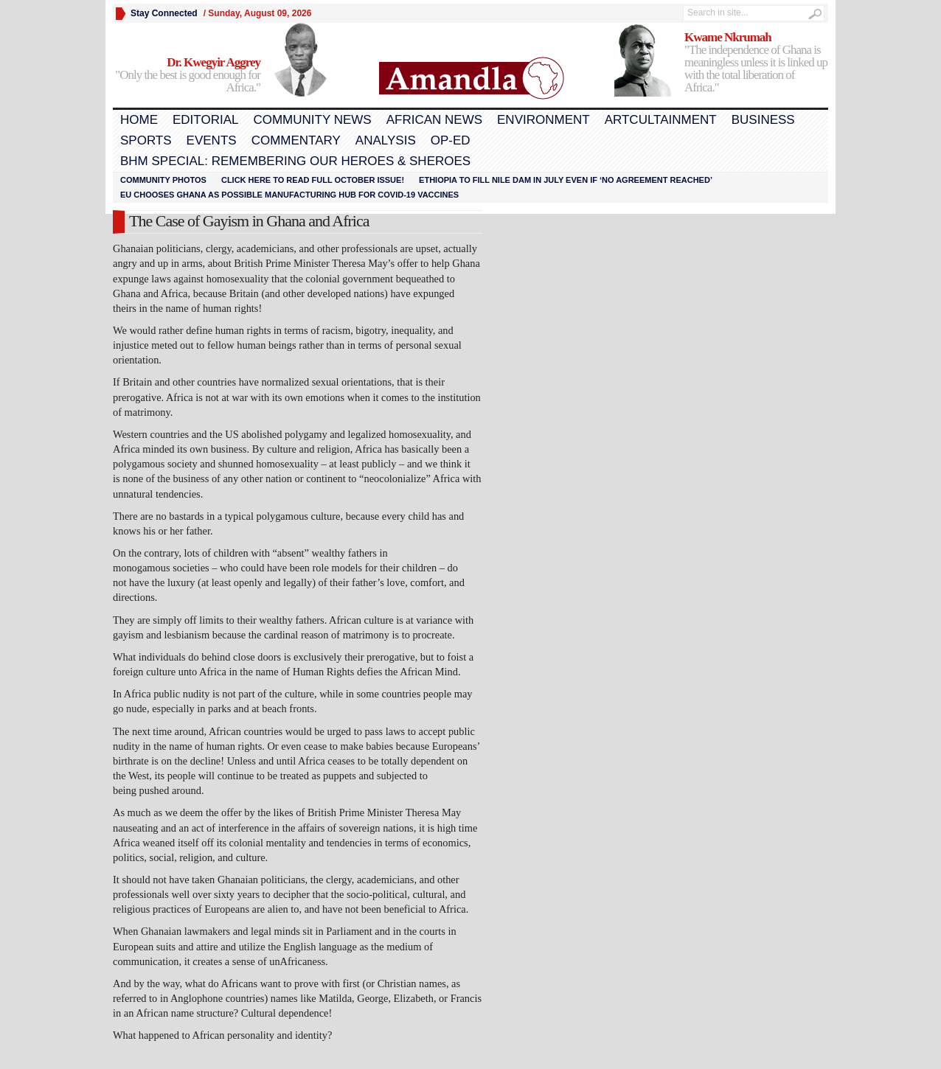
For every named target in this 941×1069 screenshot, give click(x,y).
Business (763, 120)
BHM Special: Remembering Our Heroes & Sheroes (295, 161)
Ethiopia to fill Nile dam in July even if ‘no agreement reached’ (565, 179)
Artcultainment (661, 120)
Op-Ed (451, 140)
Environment (543, 120)
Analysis (385, 140)
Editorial (205, 120)
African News (434, 120)
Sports (146, 140)
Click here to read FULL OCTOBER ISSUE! (312, 179)
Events (212, 140)
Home (139, 120)
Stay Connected (164, 13)
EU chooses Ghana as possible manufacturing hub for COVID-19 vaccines (289, 194)
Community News (312, 120)
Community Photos (163, 179)
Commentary (296, 140)
